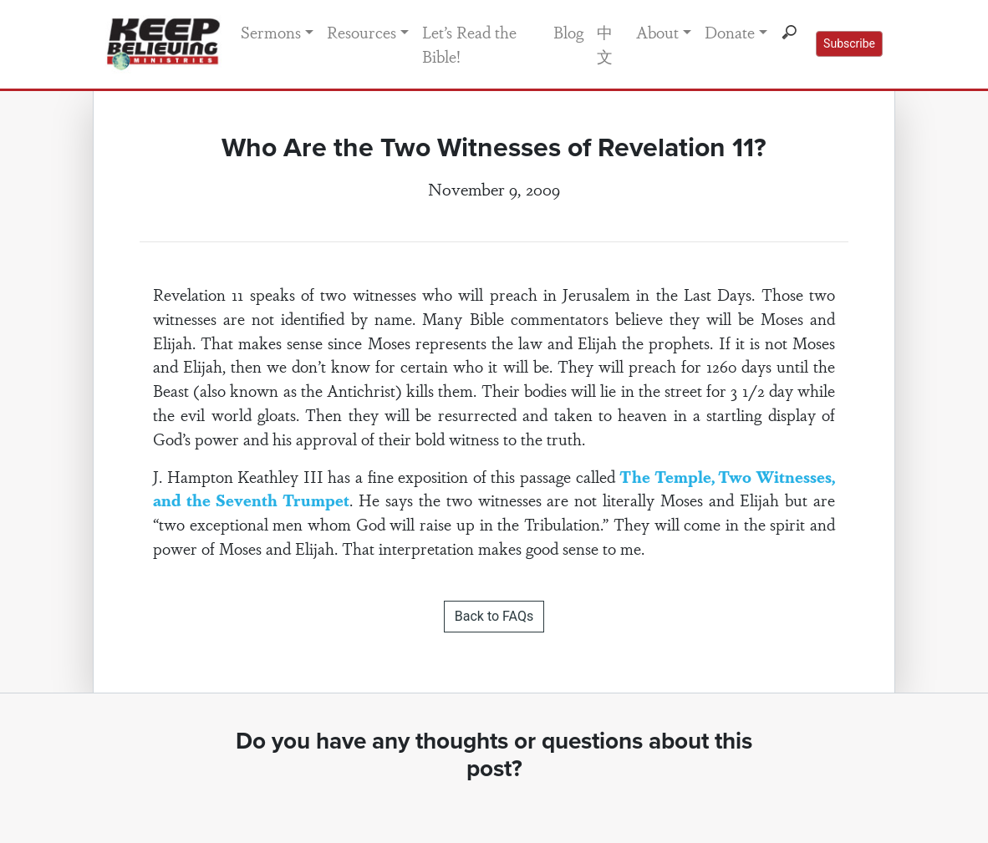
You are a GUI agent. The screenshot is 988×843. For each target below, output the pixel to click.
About (657, 31)
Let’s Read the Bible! (469, 44)
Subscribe (849, 43)
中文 (605, 44)
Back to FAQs (494, 616)
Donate (730, 31)
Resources (361, 31)
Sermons (271, 31)
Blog (568, 31)
